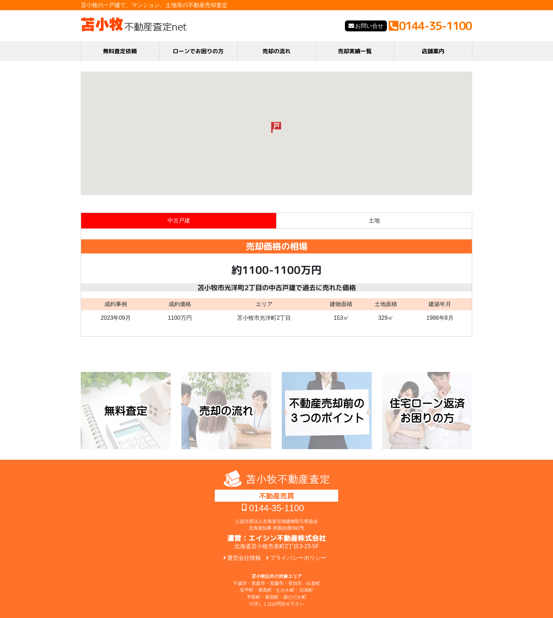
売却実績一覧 (355, 51)
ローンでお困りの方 (198, 51)
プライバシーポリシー (298, 558)
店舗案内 (433, 51)
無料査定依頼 (120, 51)
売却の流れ (276, 51)
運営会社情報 (244, 558)
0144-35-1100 (276, 508)
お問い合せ (369, 26)
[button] (276, 127)
